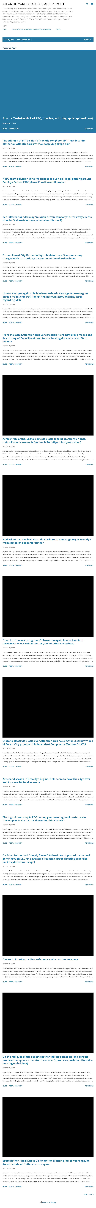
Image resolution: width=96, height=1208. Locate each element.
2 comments (14, 129)
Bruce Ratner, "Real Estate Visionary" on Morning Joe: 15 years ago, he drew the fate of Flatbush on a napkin (46, 1162)
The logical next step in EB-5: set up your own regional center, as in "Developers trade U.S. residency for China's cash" (44, 818)
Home (4, 29)
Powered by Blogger (48, 1202)
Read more (89, 129)
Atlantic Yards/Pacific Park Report (33, 4)
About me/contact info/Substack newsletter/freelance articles (31, 29)
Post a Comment (15, 166)
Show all (88, 39)
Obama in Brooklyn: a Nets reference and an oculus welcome (40, 959)
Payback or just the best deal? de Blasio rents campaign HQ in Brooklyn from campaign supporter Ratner (46, 541)
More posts (89, 1194)
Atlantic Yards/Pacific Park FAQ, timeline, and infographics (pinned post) (47, 118)
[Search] (87, 3)
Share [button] (4, 129)
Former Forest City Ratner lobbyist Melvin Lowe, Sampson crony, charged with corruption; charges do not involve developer (42, 256)
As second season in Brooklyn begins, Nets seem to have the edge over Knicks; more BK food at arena (46, 780)
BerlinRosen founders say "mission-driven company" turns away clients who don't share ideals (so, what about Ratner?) (47, 218)
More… (58, 29)
